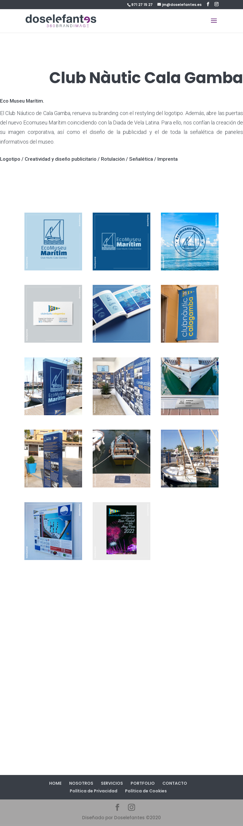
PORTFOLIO (143, 783)
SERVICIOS (112, 783)
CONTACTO (174, 783)
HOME (55, 783)
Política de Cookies (146, 791)
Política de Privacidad (93, 791)
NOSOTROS (81, 783)
